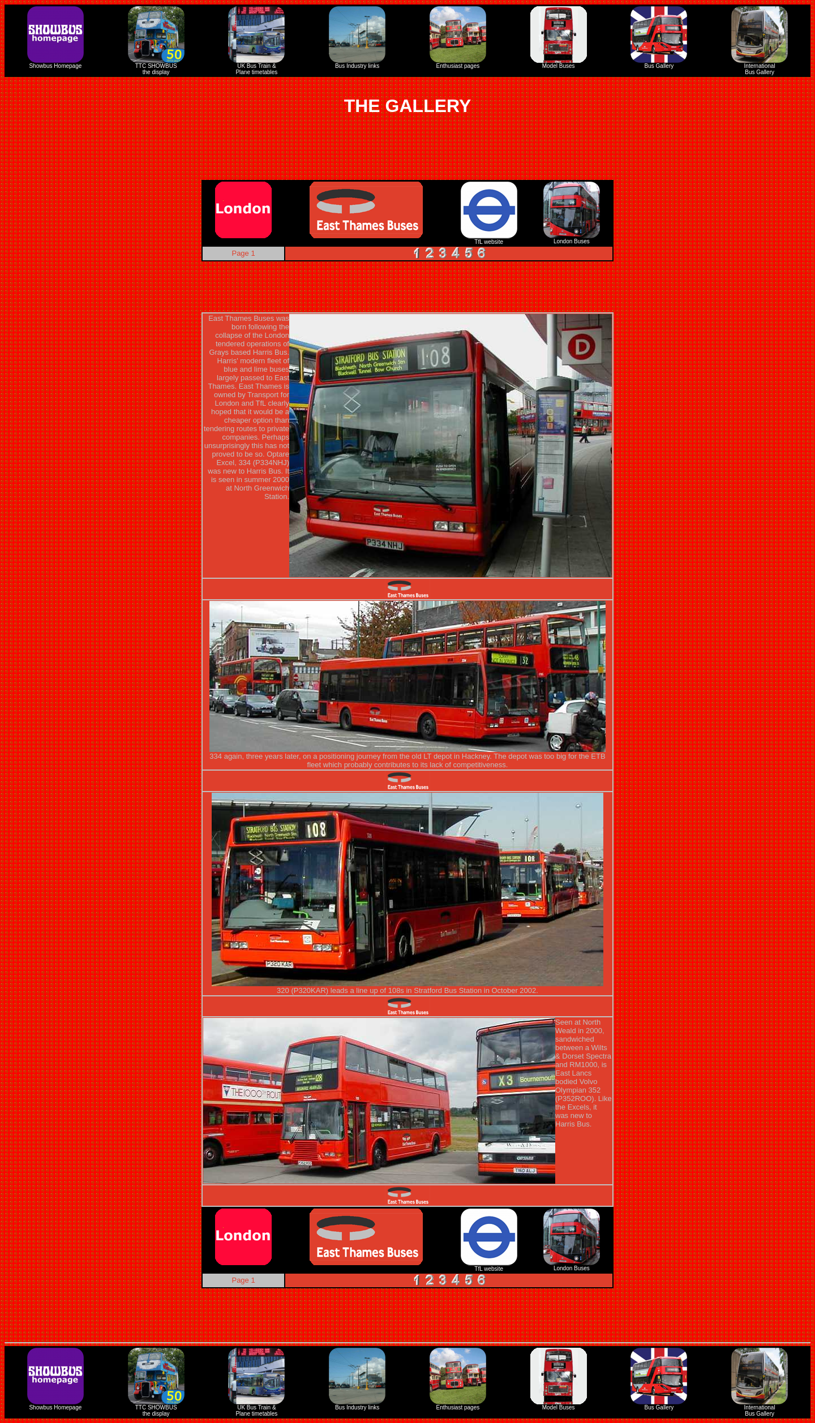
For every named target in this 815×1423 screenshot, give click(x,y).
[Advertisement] (407, 154)
